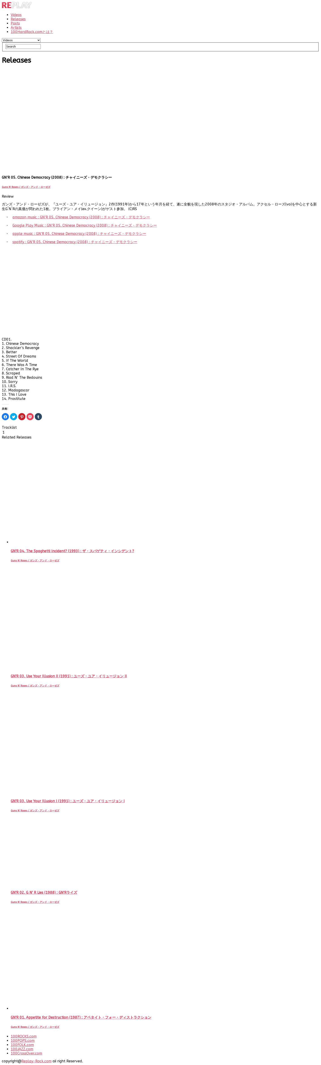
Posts (15, 23)
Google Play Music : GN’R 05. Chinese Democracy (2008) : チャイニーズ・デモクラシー (84, 225)
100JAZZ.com (22, 1049)
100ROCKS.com (24, 1036)
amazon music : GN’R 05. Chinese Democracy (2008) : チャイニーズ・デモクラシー (81, 217)
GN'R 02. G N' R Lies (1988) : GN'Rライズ (44, 892)
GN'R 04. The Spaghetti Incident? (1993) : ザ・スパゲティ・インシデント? (72, 551)
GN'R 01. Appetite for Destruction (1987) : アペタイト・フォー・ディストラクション (81, 1017)
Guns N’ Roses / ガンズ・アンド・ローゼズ (26, 187)
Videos (16, 15)
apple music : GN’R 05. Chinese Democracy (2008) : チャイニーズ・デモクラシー (79, 234)
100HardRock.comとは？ (32, 32)
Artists (16, 27)
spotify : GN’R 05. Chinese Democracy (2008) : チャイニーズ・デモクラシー (74, 242)
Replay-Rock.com (36, 1061)
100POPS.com (23, 1040)
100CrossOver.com (26, 1053)
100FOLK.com (22, 1045)
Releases (18, 19)
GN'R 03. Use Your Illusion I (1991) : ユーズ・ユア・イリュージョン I (68, 801)
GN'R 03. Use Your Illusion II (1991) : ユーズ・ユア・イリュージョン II (69, 676)
